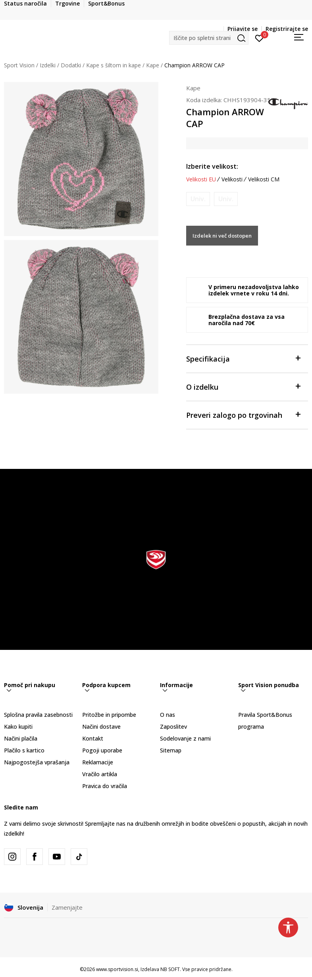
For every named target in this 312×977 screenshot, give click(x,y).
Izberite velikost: (212, 166)
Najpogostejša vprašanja (36, 762)
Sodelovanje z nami (185, 738)
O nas (167, 714)
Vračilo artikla (99, 774)
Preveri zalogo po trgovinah (243, 414)
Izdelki (48, 65)
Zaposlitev (173, 726)
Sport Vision (19, 65)
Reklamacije (97, 762)
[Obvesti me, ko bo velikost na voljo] (198, 199)
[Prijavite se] (259, 38)
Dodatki (71, 65)
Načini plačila (20, 738)
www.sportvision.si (117, 969)
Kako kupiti (18, 726)
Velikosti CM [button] (263, 179)
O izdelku (243, 386)
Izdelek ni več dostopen (222, 235)
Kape (152, 65)
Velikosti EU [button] (201, 179)
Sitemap (170, 750)
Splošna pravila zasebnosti (38, 714)
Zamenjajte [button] (67, 907)
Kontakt (92, 738)
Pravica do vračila (104, 786)
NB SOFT (170, 969)
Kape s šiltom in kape (113, 65)
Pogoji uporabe (102, 750)
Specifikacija (243, 358)
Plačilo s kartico (24, 750)
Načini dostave (101, 726)
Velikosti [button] (232, 179)
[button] (208, 38)
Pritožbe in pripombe (109, 714)
